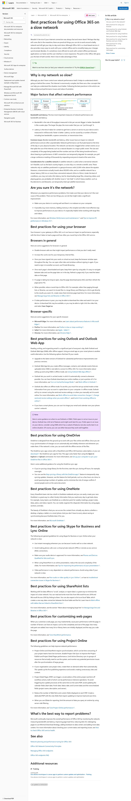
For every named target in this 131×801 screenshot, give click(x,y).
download (34, 454)
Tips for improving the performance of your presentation (78, 565)
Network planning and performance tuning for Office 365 (51, 742)
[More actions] (98, 15)
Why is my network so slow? (115, 19)
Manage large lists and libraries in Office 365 (53, 296)
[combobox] (14, 18)
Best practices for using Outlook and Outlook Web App (116, 30)
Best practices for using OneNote (116, 36)
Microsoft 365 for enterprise (59, 15)
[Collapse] (25, 14)
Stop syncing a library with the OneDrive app (62, 474)
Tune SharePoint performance (60, 635)
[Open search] (121, 3)
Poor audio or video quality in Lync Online (64, 577)
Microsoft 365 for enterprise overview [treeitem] (13, 34)
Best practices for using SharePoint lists (113, 44)
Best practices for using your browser (115, 25)
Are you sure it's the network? (115, 22)
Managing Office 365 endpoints (42, 751)
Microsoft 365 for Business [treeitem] (12, 122)
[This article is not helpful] (124, 60)
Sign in (126, 3)
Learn (32, 15)
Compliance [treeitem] (7, 50)
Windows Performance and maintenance (63, 218)
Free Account (123, 8)
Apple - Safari (63, 330)
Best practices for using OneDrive (116, 34)
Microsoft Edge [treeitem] (9, 76)
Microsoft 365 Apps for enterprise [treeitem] (14, 65)
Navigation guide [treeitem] (9, 118)
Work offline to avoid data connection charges (74, 395)
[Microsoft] (3, 2)
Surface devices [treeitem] (9, 69)
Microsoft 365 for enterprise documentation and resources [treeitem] (13, 28)
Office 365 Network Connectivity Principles (46, 746)
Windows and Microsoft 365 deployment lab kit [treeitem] (13, 94)
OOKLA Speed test (87, 67)
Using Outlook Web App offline (79, 372)
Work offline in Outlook (87, 382)
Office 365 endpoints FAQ (40, 755)
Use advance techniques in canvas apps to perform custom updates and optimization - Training (61, 774)
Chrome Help (64, 333)
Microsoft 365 (42, 15)
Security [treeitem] (6, 54)
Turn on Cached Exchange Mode (62, 382)
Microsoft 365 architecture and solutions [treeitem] (14, 104)
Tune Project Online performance (61, 708)
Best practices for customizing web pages (115, 49)
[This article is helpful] (122, 60)
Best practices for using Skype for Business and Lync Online (116, 40)
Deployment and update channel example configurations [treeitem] (14, 81)
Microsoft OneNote (56, 520)
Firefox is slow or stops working (70, 327)
